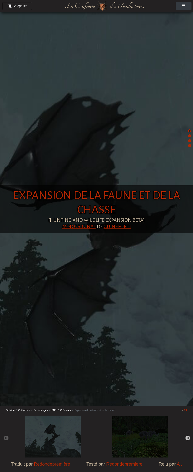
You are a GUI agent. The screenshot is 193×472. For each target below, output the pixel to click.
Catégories (24, 410)
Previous (6, 437)
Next (187, 437)
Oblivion (10, 410)
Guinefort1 (117, 226)
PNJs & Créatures (61, 410)
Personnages (41, 410)
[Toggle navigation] (183, 6)
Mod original (79, 226)
